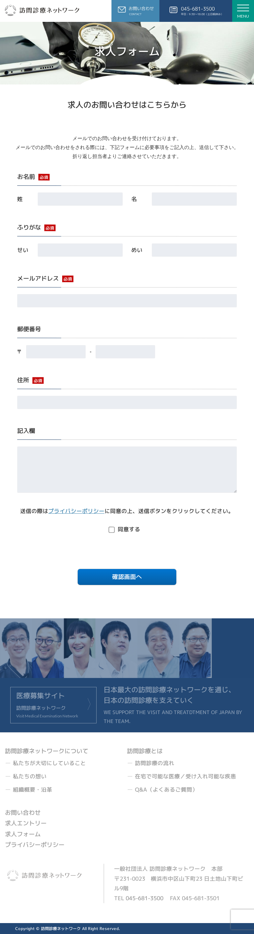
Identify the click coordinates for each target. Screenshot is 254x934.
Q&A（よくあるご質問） (166, 789)
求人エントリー (26, 823)
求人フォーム (23, 834)
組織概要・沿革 (32, 789)
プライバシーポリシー (76, 511)
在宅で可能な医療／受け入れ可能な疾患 (185, 776)
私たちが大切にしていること (49, 763)
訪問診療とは (145, 751)
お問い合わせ (23, 812)
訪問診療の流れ (154, 763)
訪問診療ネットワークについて (46, 751)
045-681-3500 (144, 898)
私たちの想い (30, 776)
